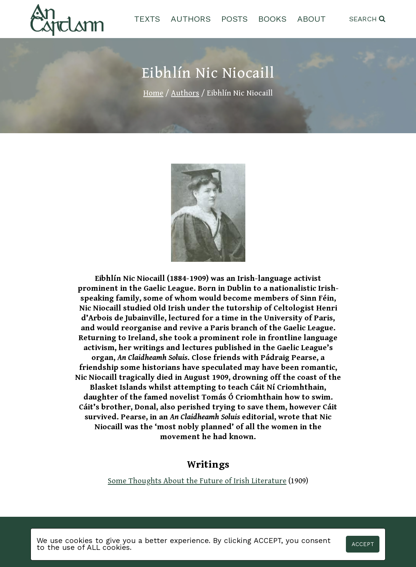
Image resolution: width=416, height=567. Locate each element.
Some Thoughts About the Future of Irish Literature (197, 481)
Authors (191, 19)
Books (272, 19)
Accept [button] (363, 544)
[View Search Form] (367, 19)
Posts (234, 19)
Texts (147, 19)
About (311, 19)
